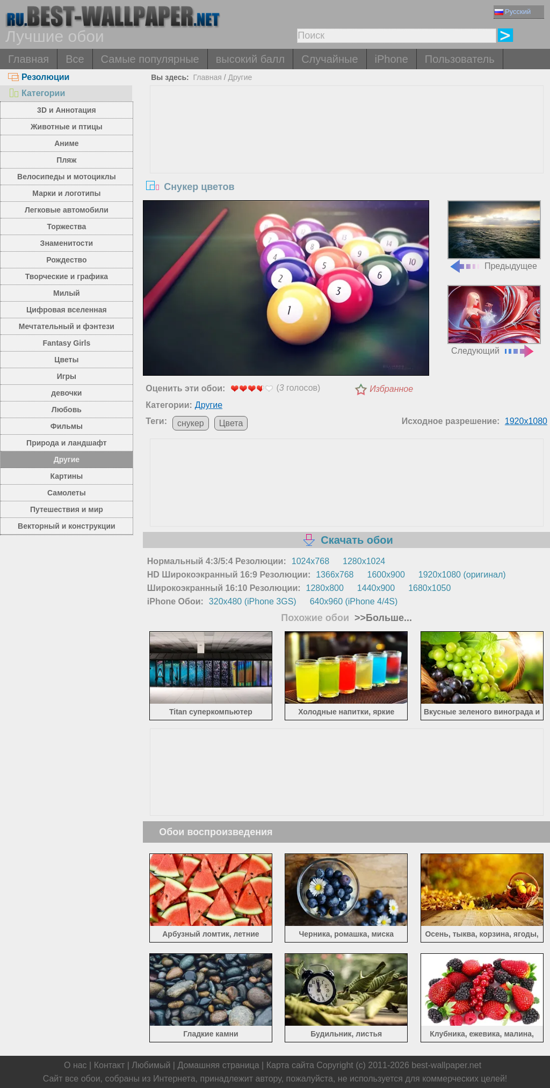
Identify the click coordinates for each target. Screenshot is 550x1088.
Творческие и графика (66, 276)
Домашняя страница (218, 1065)
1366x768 (334, 574)
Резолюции (38, 77)
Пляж (66, 160)
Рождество (66, 259)
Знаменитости (66, 243)
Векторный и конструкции (66, 526)
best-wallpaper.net (446, 1065)
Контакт (109, 1065)
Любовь (67, 409)
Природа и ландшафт (66, 443)
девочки (66, 393)
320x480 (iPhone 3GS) (252, 601)
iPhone (391, 59)
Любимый (151, 1065)
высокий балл (250, 59)
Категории (36, 93)
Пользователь (460, 59)
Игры (66, 376)
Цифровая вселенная (66, 309)
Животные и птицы (67, 126)
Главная (28, 59)
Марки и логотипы (66, 193)
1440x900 (376, 588)
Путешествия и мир (66, 509)
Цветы (66, 359)
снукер (190, 423)
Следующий (494, 320)
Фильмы (66, 426)
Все (75, 59)
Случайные (329, 59)
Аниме (66, 143)
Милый (66, 293)
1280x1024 (364, 561)
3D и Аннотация (66, 110)
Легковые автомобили (66, 210)
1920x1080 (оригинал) (462, 574)
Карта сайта (290, 1065)
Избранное (391, 388)
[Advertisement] (346, 166)
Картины (66, 476)
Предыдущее (494, 235)
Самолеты (66, 492)
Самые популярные (150, 59)
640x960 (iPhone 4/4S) (354, 601)
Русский (513, 12)
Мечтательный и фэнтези (66, 326)
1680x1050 (429, 588)
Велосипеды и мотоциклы (66, 176)
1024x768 (310, 561)
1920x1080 (526, 421)
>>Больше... (382, 617)
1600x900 (386, 574)
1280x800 (325, 588)
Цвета (231, 423)
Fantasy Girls (67, 343)
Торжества (66, 226)
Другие (66, 459)
